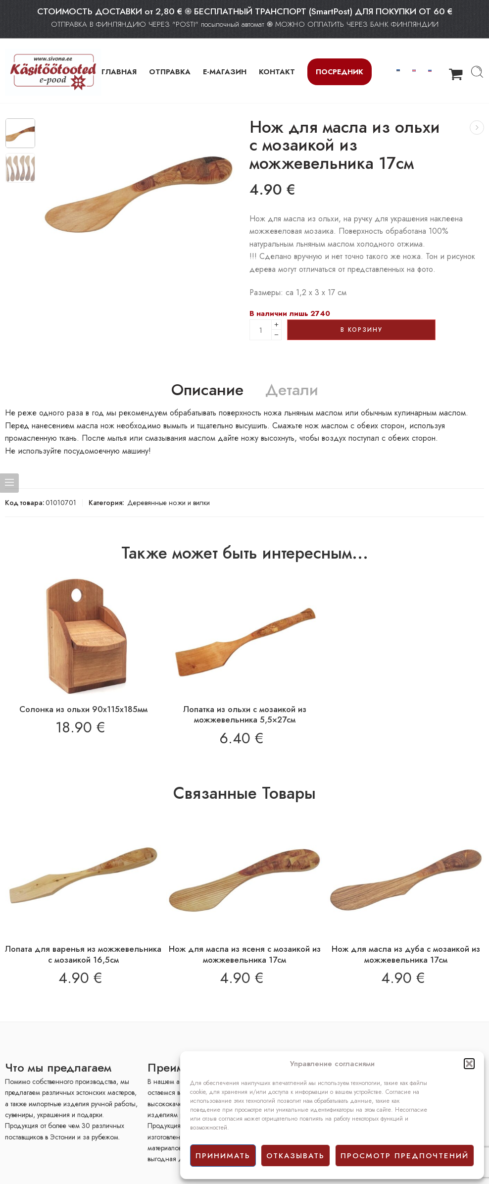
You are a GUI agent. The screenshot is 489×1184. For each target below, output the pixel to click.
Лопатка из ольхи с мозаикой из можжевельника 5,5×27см (244, 714)
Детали (291, 390)
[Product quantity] (260, 329)
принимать (223, 1155)
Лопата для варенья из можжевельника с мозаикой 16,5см (83, 954)
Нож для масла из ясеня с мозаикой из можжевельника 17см (245, 954)
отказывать (295, 1155)
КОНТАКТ (277, 71)
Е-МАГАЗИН (224, 71)
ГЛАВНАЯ (119, 71)
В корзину (362, 329)
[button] (469, 1064)
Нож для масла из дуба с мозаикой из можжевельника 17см (406, 954)
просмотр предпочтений (405, 1155)
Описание (207, 390)
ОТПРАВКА (170, 71)
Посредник (339, 71)
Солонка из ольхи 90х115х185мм (83, 709)
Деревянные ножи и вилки (168, 502)
